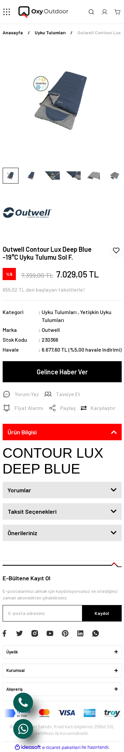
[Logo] (44, 12)
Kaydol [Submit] (102, 613)
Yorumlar (19, 490)
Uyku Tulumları (59, 312)
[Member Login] (104, 12)
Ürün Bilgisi (22, 432)
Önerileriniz (22, 532)
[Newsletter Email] (62, 613)
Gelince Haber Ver (62, 372)
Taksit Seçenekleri (32, 511)
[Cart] (118, 12)
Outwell (51, 330)
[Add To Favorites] (116, 250)
